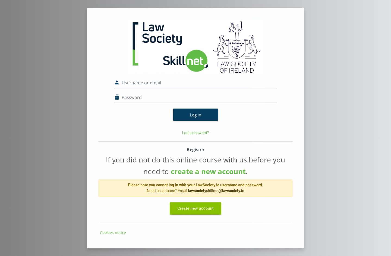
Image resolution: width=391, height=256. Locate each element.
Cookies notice (113, 232)
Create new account (195, 208)
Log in (195, 115)
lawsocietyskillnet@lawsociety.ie (216, 191)
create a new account (208, 171)
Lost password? (195, 133)
